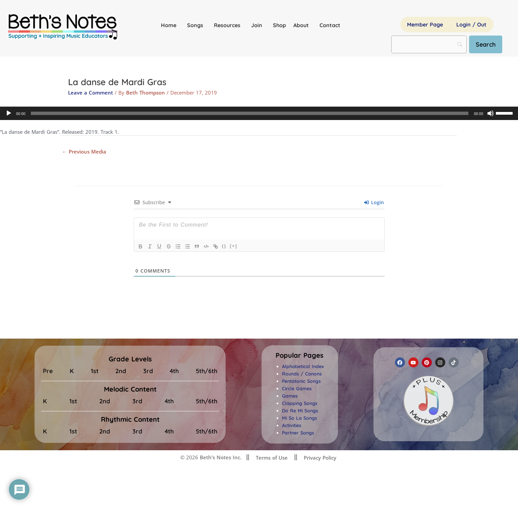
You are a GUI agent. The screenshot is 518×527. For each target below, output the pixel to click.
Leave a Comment (90, 92)
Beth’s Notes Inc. (219, 457)
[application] (259, 113)
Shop (279, 25)
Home (170, 25)
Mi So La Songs (299, 418)
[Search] (485, 44)
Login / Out (471, 24)
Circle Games (297, 389)
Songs (197, 25)
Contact (330, 25)
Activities (291, 425)
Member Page (425, 24)
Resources (229, 25)
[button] (300, 355)
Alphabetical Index (303, 366)
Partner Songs (298, 433)
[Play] (8, 113)
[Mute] (490, 113)
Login (374, 202)
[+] (233, 245)
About (302, 25)
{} (224, 245)
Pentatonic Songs (301, 381)
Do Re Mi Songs (300, 411)
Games (290, 396)
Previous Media (84, 151)
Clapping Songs (300, 403)
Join (258, 25)
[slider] (250, 113)
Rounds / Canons (302, 374)
